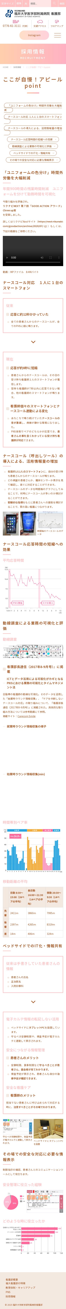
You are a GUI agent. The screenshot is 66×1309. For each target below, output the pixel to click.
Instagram (34, 35)
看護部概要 (12, 1279)
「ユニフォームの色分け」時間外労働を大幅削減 (33, 108)
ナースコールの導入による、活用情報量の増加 (35, 128)
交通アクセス (40, 23)
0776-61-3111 (16, 24)
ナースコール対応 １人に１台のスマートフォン (35, 116)
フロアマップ (57, 23)
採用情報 (10, 1296)
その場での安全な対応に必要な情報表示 (32, 160)
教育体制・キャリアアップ (20, 1287)
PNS (8, 1292)
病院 (62, 3)
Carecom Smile (27, 716)
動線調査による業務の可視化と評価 (32, 146)
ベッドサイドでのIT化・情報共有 (31, 153)
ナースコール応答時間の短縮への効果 (32, 139)
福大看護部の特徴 (15, 1283)
